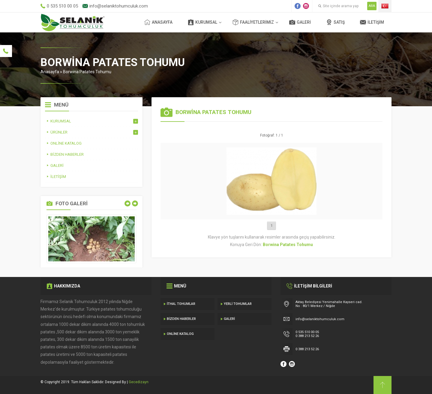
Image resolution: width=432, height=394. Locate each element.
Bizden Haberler (181, 319)
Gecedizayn (138, 382)
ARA (372, 6)
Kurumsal (202, 22)
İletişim (372, 22)
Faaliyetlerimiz (253, 22)
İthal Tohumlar (181, 304)
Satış (335, 22)
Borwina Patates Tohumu (87, 71)
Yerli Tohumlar (238, 304)
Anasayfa (158, 22)
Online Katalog (180, 334)
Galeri (300, 22)
